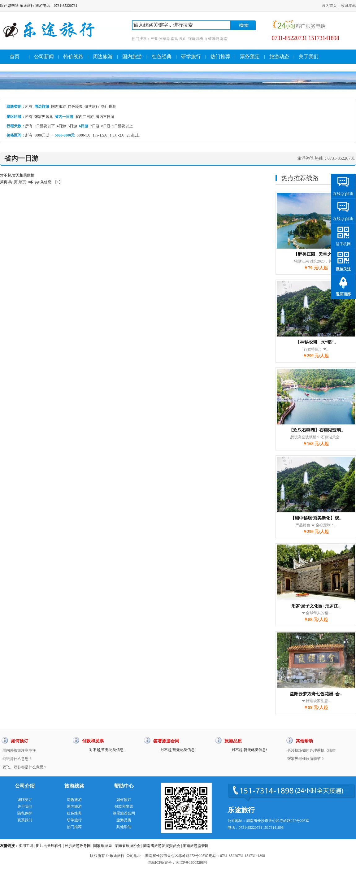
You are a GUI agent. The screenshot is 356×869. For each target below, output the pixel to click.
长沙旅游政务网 (78, 846)
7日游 (94, 126)
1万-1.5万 (100, 135)
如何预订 (123, 799)
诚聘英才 (24, 799)
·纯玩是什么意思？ (17, 759)
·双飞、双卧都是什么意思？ (24, 767)
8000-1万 (83, 135)
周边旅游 (103, 56)
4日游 (61, 126)
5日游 (72, 126)
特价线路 (73, 56)
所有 (29, 106)
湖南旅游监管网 (196, 846)
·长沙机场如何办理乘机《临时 (311, 750)
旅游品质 (123, 820)
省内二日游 (84, 117)
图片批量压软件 (49, 846)
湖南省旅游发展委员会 (161, 846)
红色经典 (161, 56)
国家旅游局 (102, 846)
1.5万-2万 (117, 135)
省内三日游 (105, 117)
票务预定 (250, 56)
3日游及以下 (44, 126)
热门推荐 (220, 56)
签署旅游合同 (124, 813)
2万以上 (133, 135)
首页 (15, 56)
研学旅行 (191, 56)
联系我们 (24, 820)
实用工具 (26, 846)
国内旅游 (132, 56)
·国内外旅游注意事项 (19, 750)
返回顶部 (343, 294)
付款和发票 (124, 806)
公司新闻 (44, 56)
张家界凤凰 (43, 117)
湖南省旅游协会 (128, 846)
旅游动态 (279, 56)
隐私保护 (24, 813)
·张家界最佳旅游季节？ (305, 759)
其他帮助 (123, 827)
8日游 (106, 126)
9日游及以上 (122, 126)
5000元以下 (43, 135)
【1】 (58, 182)
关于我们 (309, 56)
